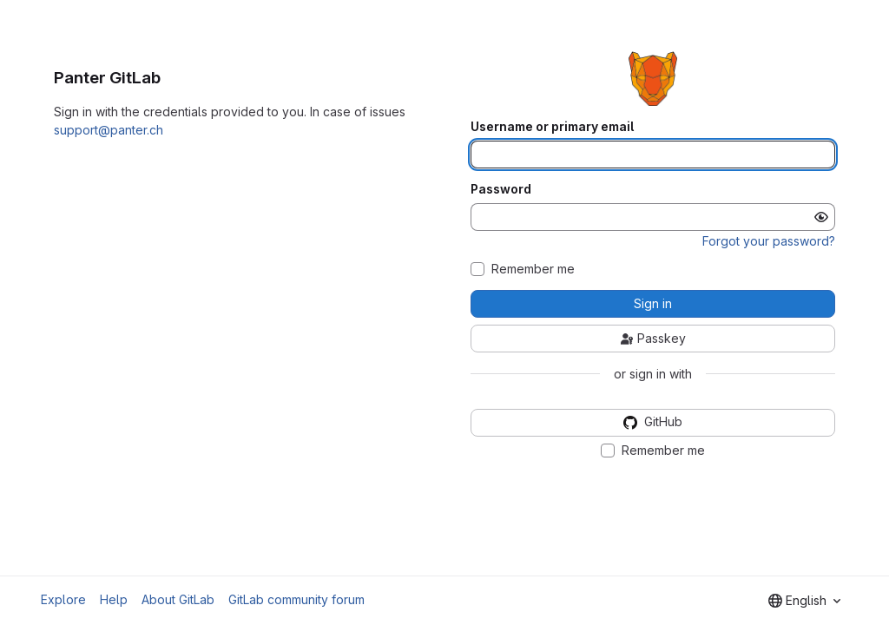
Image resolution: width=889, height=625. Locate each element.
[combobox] (804, 600)
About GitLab (178, 599)
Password (501, 189)
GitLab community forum (296, 599)
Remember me (533, 269)
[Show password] (821, 217)
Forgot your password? (768, 241)
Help (114, 599)
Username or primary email (552, 127)
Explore (63, 599)
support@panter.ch (108, 129)
